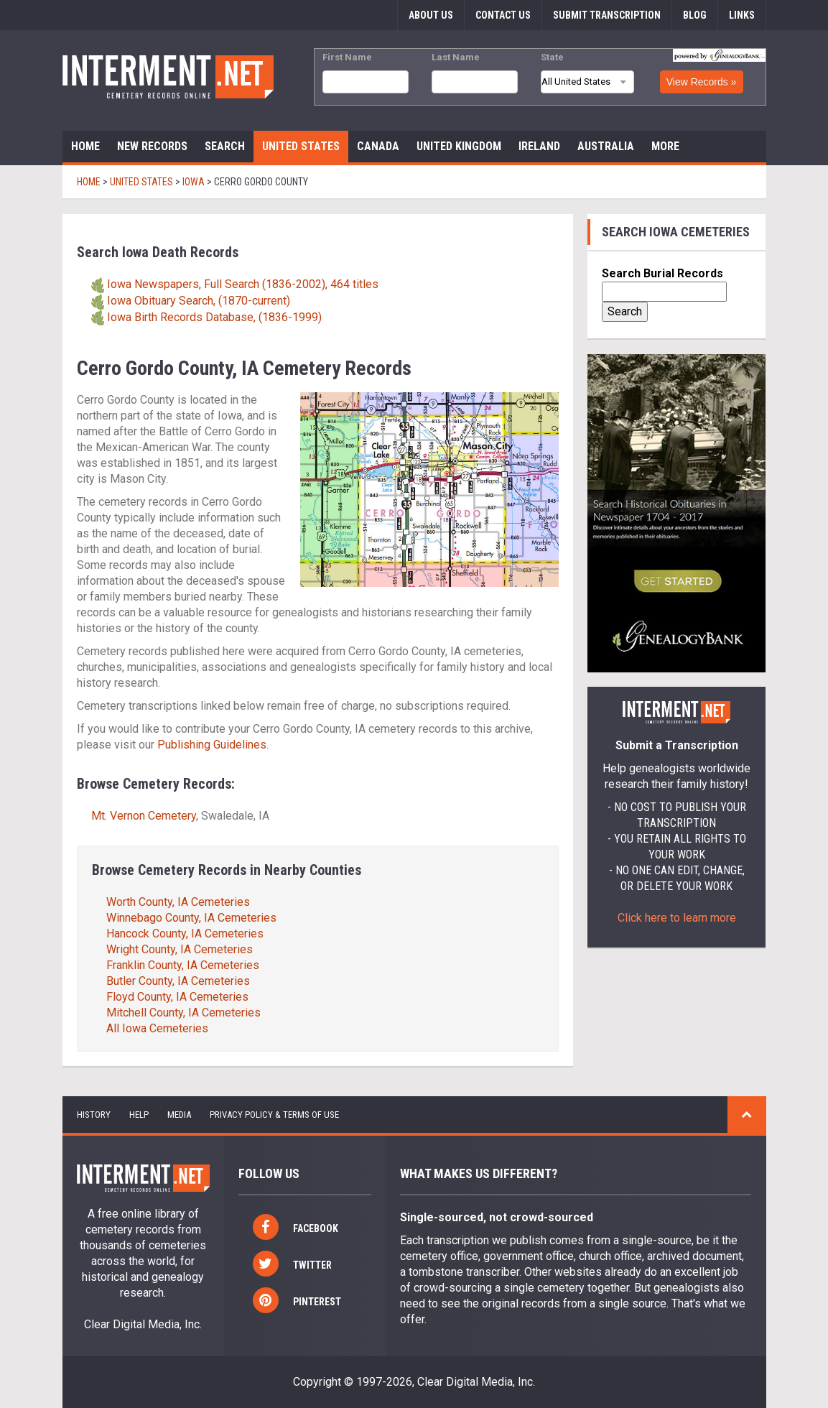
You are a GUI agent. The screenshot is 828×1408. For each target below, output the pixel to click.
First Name (347, 57)
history (94, 1114)
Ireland (539, 146)
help (139, 1114)
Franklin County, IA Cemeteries (182, 965)
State (552, 57)
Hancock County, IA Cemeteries (185, 933)
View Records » (701, 82)
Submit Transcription (607, 15)
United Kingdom (459, 146)
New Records (152, 146)
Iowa (193, 181)
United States (301, 146)
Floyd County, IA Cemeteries (177, 997)
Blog (695, 15)
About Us (431, 15)
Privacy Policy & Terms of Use (274, 1114)
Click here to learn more (677, 918)
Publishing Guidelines (211, 744)
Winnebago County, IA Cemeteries (191, 918)
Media (179, 1114)
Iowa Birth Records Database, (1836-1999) (214, 317)
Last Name (456, 57)
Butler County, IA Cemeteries (178, 981)
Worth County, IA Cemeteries (178, 902)
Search (225, 146)
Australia (605, 146)
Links (742, 15)
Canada (378, 146)
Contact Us (503, 15)
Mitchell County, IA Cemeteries (183, 1012)
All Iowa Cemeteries (157, 1028)
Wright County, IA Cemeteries (179, 949)
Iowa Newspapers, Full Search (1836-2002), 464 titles (242, 284)
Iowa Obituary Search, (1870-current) (198, 300)
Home (85, 146)
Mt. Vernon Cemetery (143, 816)
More (665, 146)
